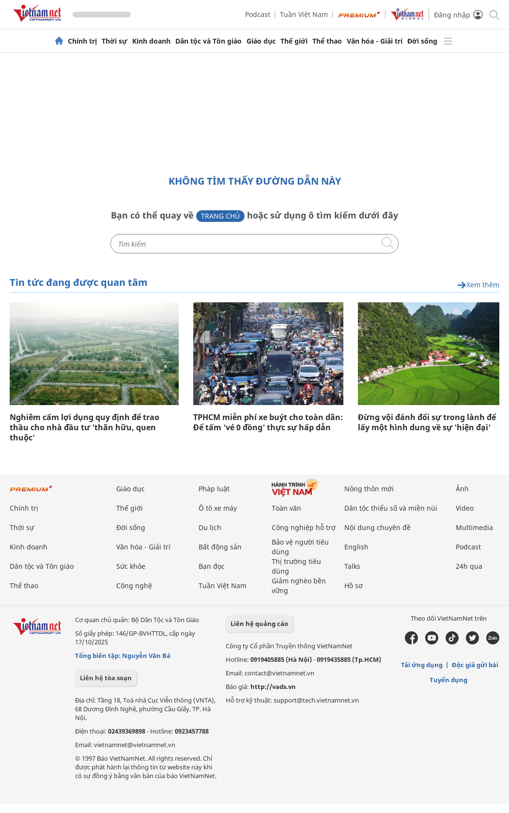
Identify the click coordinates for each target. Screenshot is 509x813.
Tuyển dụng (448, 679)
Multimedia (474, 527)
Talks (352, 566)
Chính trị (82, 41)
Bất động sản (220, 546)
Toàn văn (286, 508)
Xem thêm (478, 285)
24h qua (469, 566)
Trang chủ (220, 215)
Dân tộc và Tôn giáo (208, 41)
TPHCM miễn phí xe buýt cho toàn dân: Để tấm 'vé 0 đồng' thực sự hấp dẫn (268, 422)
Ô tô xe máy (218, 508)
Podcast (257, 14)
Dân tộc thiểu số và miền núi (390, 508)
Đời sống (422, 41)
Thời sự (114, 41)
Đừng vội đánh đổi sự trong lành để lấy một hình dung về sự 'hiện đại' (427, 422)
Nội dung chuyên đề (377, 527)
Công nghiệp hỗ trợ (304, 527)
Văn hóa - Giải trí (374, 41)
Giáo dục (261, 41)
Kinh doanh (151, 41)
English (356, 546)
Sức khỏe (130, 566)
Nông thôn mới (369, 488)
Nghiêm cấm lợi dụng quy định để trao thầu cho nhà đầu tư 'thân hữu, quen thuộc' (84, 427)
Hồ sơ (353, 585)
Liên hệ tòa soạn (106, 677)
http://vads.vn (273, 686)
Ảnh (462, 488)
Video (465, 508)
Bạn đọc (212, 566)
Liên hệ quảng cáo (259, 623)
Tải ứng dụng (422, 664)
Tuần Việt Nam (304, 14)
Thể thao (327, 41)
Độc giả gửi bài (475, 664)
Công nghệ (134, 585)
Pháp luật (214, 488)
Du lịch (210, 527)
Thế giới (294, 41)
